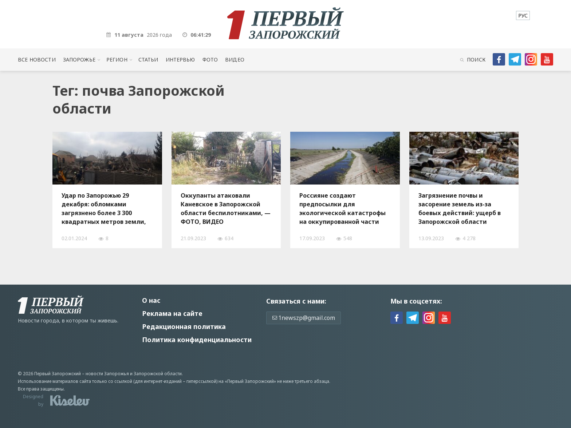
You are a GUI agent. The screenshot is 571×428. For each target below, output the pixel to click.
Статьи (148, 59)
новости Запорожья (107, 373)
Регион (116, 59)
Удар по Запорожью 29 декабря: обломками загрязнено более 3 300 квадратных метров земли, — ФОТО (104, 208)
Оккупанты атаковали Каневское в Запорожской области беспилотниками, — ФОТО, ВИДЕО (226, 208)
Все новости (36, 59)
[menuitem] (523, 15)
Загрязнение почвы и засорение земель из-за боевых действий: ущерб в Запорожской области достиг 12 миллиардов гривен (459, 208)
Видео (234, 59)
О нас (151, 300)
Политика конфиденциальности (197, 339)
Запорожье (79, 59)
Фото (210, 59)
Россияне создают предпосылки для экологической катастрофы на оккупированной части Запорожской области (342, 208)
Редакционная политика (184, 326)
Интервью (180, 59)
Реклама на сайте (172, 313)
